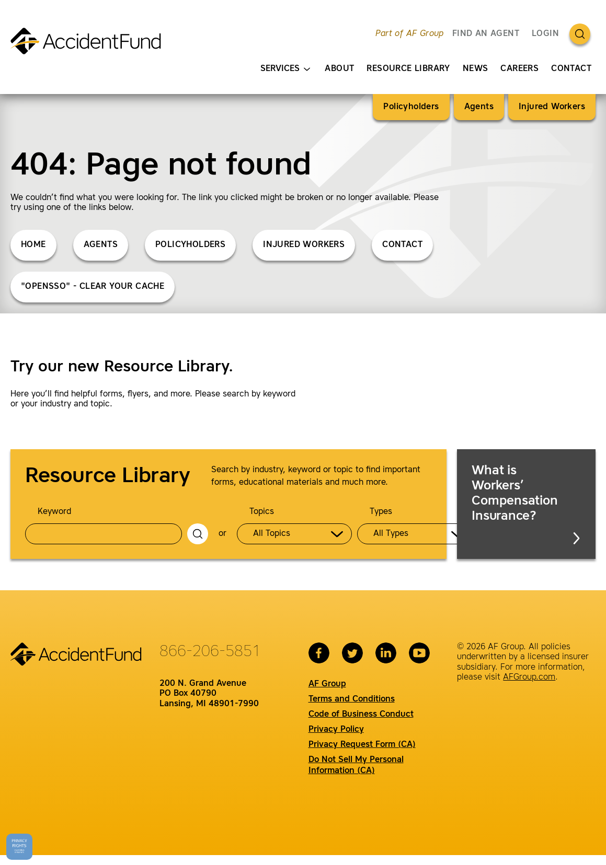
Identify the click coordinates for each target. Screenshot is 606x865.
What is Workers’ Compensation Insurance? (527, 504)
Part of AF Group (409, 34)
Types (381, 512)
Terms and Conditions (351, 699)
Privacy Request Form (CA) (362, 745)
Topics (261, 512)
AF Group (327, 684)
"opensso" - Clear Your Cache (92, 287)
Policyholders (411, 107)
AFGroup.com (529, 677)
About (339, 69)
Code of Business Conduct (361, 714)
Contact (571, 69)
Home (33, 245)
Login (545, 34)
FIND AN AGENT (485, 34)
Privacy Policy (336, 730)
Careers (519, 69)
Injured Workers (552, 107)
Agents (479, 107)
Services (285, 69)
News (475, 69)
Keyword (54, 512)
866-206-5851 (210, 652)
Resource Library (408, 69)
